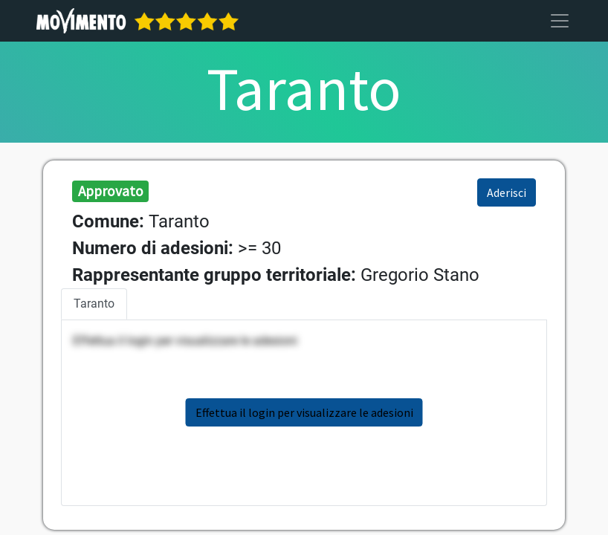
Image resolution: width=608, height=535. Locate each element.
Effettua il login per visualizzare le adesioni (304, 412)
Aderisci (506, 192)
